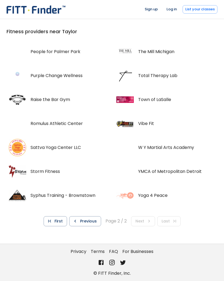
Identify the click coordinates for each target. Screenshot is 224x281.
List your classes (200, 9)
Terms (98, 251)
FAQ (113, 251)
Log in (172, 9)
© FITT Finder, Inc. (112, 273)
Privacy (78, 251)
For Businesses (137, 251)
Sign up (151, 9)
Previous (84, 221)
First (55, 221)
